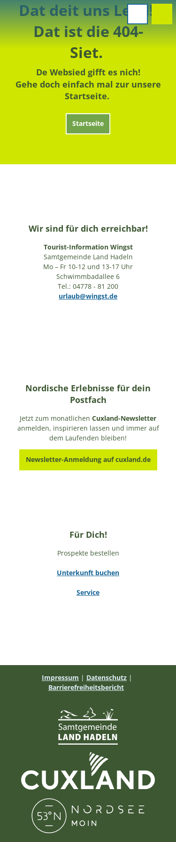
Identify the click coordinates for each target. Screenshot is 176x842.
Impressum (60, 677)
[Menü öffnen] (137, 14)
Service (88, 592)
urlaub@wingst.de (88, 296)
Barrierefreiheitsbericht (86, 687)
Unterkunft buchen (88, 572)
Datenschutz (106, 677)
